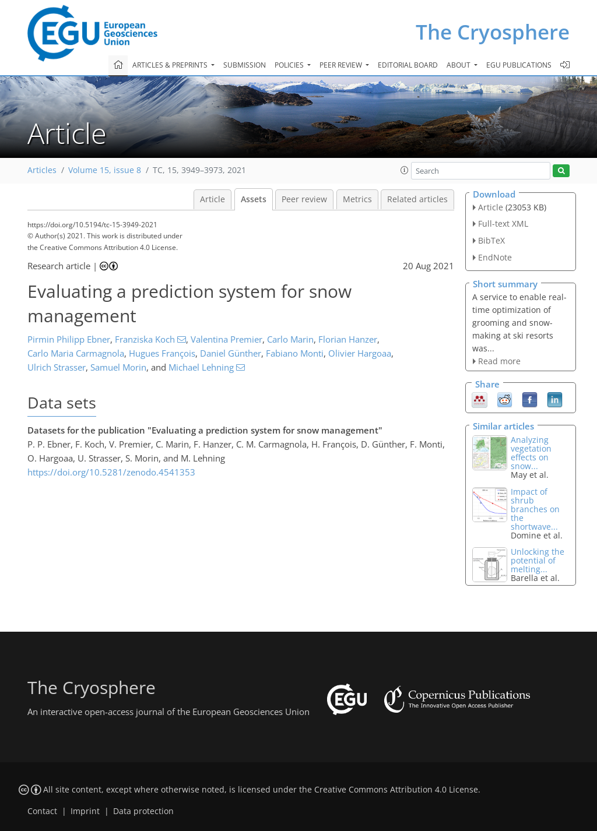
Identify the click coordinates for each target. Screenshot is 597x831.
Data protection (143, 811)
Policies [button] (290, 65)
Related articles (417, 199)
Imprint (85, 811)
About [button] (459, 65)
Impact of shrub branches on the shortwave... (535, 509)
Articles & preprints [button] (170, 65)
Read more (499, 361)
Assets (253, 199)
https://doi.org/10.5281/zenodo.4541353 (111, 472)
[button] (405, 170)
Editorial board (408, 65)
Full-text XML (503, 223)
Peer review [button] (341, 65)
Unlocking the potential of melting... (537, 560)
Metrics (357, 199)
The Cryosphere (493, 31)
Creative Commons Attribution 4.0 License (396, 789)
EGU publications (519, 65)
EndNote (495, 257)
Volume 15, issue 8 (104, 170)
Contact (42, 811)
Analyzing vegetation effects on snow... (531, 452)
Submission (244, 65)
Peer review (304, 199)
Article (212, 199)
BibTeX (491, 240)
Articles (42, 170)
